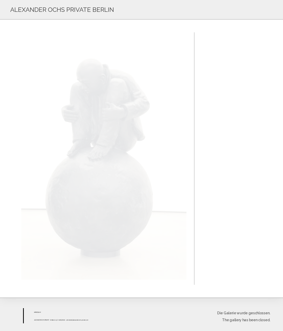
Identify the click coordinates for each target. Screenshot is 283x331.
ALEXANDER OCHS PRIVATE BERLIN (62, 9)
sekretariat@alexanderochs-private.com (77, 320)
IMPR (35, 312)
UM (39, 312)
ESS (38, 312)
